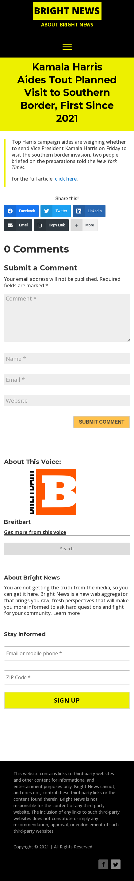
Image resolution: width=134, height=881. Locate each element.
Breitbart (17, 522)
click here (66, 178)
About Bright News (67, 24)
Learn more (66, 613)
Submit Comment (101, 422)
